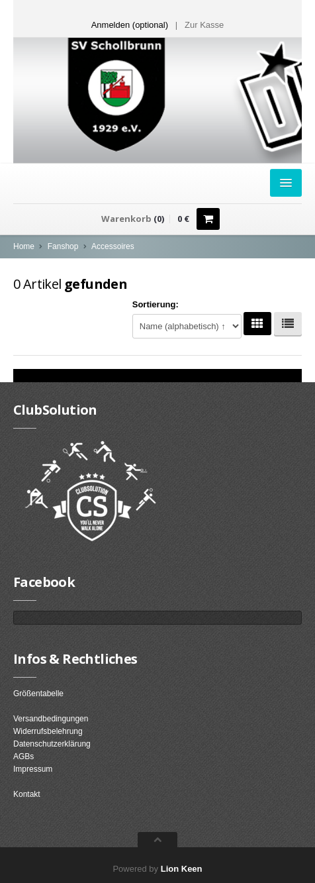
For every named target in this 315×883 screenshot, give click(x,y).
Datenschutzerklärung (52, 744)
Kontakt (26, 794)
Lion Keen (181, 869)
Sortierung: (155, 304)
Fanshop (63, 246)
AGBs (23, 756)
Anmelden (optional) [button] (129, 25)
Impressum (32, 769)
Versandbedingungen (50, 718)
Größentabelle (38, 693)
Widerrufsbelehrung (48, 731)
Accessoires (112, 246)
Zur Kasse (204, 25)
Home (23, 246)
